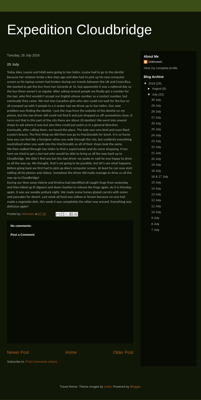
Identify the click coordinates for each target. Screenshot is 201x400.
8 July (155, 224)
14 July (156, 188)
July (155, 94)
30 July (156, 100)
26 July (156, 123)
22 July (156, 147)
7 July (155, 230)
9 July (155, 218)
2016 (152, 83)
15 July (156, 182)
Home (71, 352)
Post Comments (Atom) (41, 361)
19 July (156, 164)
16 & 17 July (159, 176)
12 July (156, 200)
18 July (156, 170)
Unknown (155, 61)
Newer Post (18, 352)
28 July (156, 111)
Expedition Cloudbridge (79, 29)
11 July (156, 206)
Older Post (123, 352)
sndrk (107, 386)
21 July (156, 153)
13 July (156, 194)
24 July (156, 135)
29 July (156, 105)
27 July (156, 117)
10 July (156, 212)
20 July (156, 159)
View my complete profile (160, 68)
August (157, 88)
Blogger (135, 386)
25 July (156, 129)
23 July (156, 141)
